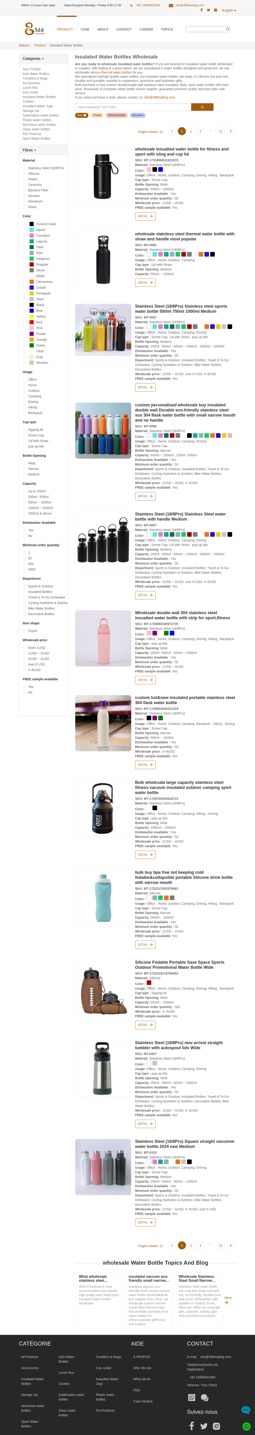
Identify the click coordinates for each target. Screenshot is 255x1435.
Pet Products (32, 134)
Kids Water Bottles (36, 74)
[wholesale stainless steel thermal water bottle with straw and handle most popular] (103, 257)
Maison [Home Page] (24, 45)
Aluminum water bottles (39, 124)
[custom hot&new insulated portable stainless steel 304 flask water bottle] (103, 712)
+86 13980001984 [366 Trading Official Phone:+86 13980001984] (148, 5)
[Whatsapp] (245, 1425)
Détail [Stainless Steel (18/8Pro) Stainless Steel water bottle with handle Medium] (145, 587)
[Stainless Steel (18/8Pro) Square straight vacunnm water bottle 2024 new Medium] (103, 1148)
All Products (30, 1337)
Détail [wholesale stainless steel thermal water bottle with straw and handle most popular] (145, 280)
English (229, 10)
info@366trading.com (159, 97)
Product (65, 29)
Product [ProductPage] (40, 45)
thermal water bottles (117, 72)
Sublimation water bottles (41, 115)
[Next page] (231, 131)
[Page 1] (182, 131)
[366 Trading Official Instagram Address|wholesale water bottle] (216, 10)
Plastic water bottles (37, 120)
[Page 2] (191, 131)
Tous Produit (32, 69)
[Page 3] (200, 131)
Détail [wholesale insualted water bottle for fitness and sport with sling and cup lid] (145, 215)
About (102, 29)
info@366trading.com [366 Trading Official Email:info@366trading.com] (190, 5)
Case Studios (142, 1382)
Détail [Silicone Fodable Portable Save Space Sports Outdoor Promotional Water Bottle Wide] (145, 1009)
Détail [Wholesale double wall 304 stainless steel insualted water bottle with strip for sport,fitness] (145, 671)
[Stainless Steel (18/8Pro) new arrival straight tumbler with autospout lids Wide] (103, 1051)
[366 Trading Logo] (34, 29)
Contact (124, 29)
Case (85, 29)
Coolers (28, 101)
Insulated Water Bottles (39, 97)
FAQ (136, 1371)
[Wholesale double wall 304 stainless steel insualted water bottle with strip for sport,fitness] (103, 629)
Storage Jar (31, 111)
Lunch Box (30, 87)
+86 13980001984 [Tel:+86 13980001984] (202, 1358)
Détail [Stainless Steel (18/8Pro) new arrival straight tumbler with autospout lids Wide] (145, 1106)
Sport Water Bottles (37, 138)
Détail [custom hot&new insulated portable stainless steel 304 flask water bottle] (145, 754)
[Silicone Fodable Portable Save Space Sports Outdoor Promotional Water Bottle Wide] (103, 972)
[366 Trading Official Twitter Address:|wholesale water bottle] (208, 10)
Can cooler (30, 92)
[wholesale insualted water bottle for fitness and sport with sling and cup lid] (103, 174)
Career (146, 29)
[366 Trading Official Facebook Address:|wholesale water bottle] (201, 10)
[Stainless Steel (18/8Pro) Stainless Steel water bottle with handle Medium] (103, 532)
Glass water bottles (36, 129)
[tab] (43, 58)
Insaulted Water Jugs (38, 106)
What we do (141, 1359)
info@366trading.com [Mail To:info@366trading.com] (215, 1337)
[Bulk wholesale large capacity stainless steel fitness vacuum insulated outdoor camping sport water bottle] (103, 796)
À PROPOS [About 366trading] (141, 1337)
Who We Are (142, 1348)
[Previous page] (172, 131)
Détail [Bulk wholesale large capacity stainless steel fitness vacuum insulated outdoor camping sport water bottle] (145, 842)
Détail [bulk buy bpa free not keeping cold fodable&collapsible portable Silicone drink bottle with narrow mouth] (145, 930)
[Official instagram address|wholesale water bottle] (216, 1406)
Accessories (31, 83)
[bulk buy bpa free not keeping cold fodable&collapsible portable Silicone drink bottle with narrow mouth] (103, 884)
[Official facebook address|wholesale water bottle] (191, 1406)
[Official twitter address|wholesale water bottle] (204, 1406)
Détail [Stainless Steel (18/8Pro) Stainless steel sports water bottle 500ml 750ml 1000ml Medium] (145, 383)
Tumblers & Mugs (35, 78)
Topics (167, 29)
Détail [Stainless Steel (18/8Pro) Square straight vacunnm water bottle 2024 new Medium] (145, 1203)
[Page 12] (221, 131)
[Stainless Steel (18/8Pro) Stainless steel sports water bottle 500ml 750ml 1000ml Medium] (103, 328)
